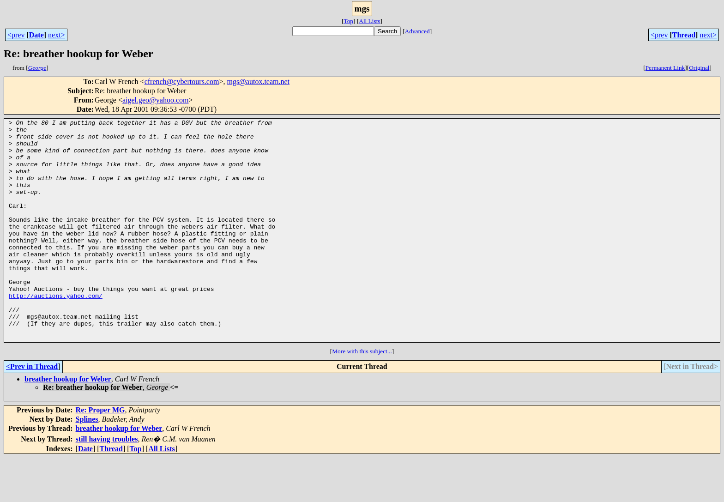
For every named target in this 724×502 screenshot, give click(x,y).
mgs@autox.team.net (258, 81)
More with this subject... (362, 395)
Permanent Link (665, 67)
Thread (683, 35)
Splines (87, 463)
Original (699, 67)
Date (36, 35)
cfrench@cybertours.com (182, 81)
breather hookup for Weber (67, 423)
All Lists (369, 21)
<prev (15, 35)
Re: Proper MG (100, 454)
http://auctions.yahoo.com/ (56, 331)
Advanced (417, 31)
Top (348, 21)
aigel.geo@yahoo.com (155, 100)
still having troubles (107, 483)
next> (56, 35)
